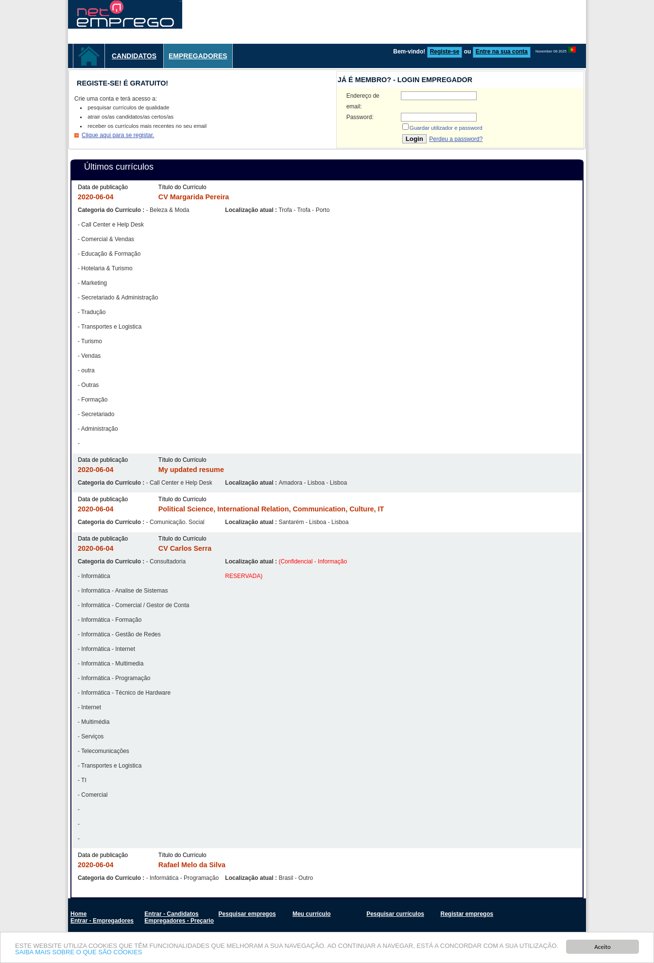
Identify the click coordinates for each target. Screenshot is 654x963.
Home (78, 913)
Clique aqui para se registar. (118, 135)
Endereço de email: (362, 101)
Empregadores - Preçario (179, 920)
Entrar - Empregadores (102, 920)
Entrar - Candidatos (171, 913)
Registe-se (445, 51)
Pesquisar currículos (395, 913)
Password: (360, 117)
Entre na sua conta (502, 51)
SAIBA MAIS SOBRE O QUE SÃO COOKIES (78, 953)
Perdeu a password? (455, 139)
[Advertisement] (409, 22)
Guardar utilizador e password (446, 128)
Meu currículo (312, 913)
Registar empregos (466, 913)
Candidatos (134, 56)
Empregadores (198, 56)
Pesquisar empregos (247, 913)
